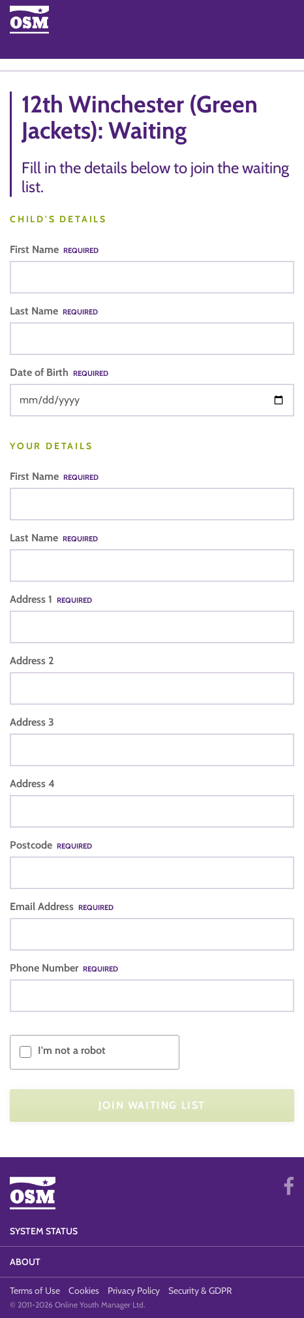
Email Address (62, 906)
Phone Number (64, 968)
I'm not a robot (72, 1050)
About (25, 1262)
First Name (54, 249)
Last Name (54, 311)
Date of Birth (59, 372)
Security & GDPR (200, 1290)
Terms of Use (35, 1290)
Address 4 (32, 783)
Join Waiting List (152, 1105)
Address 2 (31, 660)
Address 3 (32, 722)
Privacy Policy (134, 1290)
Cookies (83, 1290)
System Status (44, 1231)
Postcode (51, 845)
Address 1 (51, 599)
